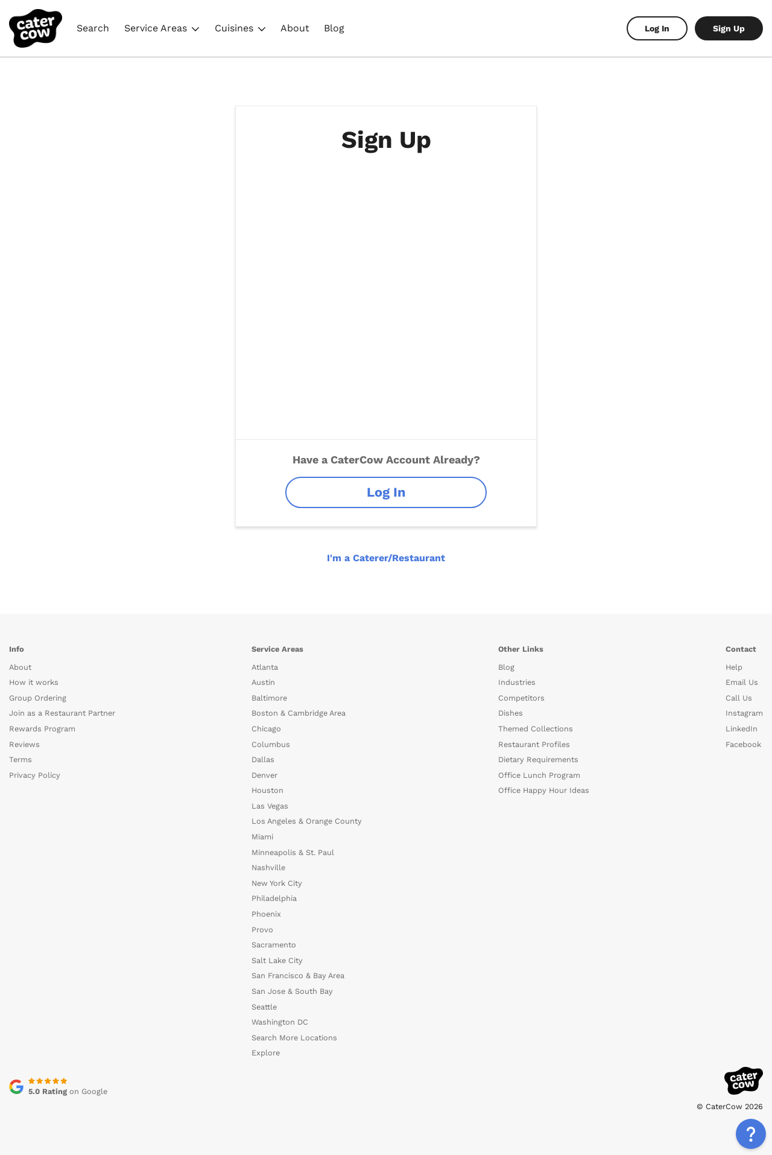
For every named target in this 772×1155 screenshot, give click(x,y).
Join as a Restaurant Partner (62, 713)
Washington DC (280, 1021)
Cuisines (240, 29)
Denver (264, 775)
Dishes (510, 713)
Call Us (739, 697)
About (294, 28)
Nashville (268, 867)
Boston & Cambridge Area (299, 713)
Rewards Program (42, 728)
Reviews (24, 744)
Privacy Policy (34, 775)
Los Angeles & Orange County (307, 821)
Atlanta (265, 667)
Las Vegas (270, 805)
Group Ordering (37, 697)
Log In (657, 28)
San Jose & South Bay (292, 991)
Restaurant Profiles (534, 744)
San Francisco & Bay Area (298, 975)
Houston (267, 790)
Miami (262, 836)
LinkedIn (742, 728)
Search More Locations (294, 1037)
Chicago (266, 728)
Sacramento (274, 944)
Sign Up (729, 28)
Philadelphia (274, 898)
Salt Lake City (277, 960)
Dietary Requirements (538, 759)
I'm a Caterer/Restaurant (386, 558)
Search (93, 28)
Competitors (521, 697)
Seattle (264, 1006)
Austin (263, 682)
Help (734, 667)
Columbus (271, 744)
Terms (20, 759)
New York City (277, 883)
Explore (266, 1052)
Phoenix (266, 913)
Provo (262, 929)
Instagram (744, 713)
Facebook (743, 744)
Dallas (263, 759)
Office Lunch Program (539, 775)
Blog (334, 28)
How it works (34, 682)
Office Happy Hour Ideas (543, 790)
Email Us (742, 682)
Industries (517, 682)
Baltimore (269, 697)
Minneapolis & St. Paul (293, 852)
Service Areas (162, 29)
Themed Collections (535, 728)
